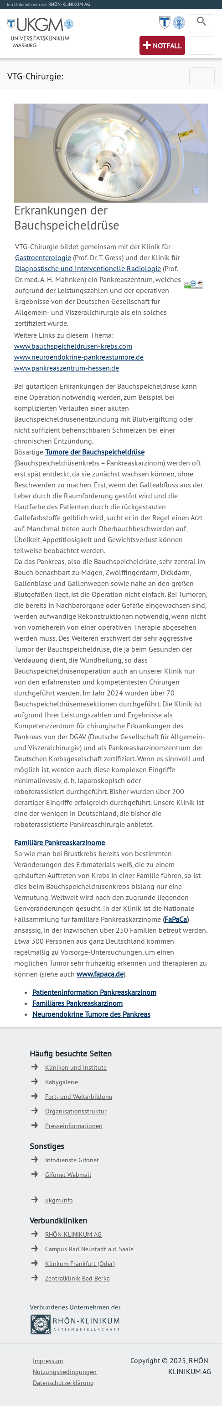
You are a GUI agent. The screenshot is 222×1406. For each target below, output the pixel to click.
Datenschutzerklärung (63, 1383)
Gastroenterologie (43, 257)
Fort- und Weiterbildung (79, 1096)
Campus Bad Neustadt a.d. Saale (89, 1249)
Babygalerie (61, 1082)
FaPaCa (176, 919)
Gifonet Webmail (68, 1175)
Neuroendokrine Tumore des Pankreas (91, 1014)
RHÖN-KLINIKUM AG (73, 1234)
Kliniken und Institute (76, 1067)
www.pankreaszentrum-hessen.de (66, 367)
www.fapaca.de (100, 973)
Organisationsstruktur (76, 1111)
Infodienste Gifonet (72, 1160)
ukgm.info (59, 1200)
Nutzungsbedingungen (65, 1372)
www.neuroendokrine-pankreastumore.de (79, 356)
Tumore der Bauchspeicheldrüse (95, 451)
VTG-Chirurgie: (35, 76)
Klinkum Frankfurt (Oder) (80, 1264)
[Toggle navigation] (201, 23)
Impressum (48, 1361)
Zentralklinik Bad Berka (77, 1278)
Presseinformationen (74, 1126)
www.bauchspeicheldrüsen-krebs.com (73, 345)
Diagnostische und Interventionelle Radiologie (88, 268)
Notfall (167, 45)
